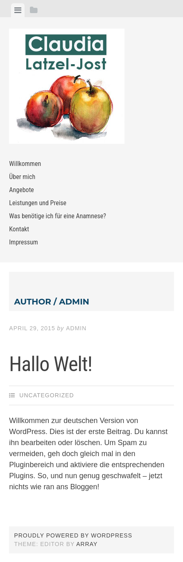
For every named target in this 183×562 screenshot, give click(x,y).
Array (86, 544)
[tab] (18, 10)
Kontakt (19, 229)
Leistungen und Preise (37, 203)
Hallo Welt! (50, 364)
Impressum (23, 242)
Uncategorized (46, 395)
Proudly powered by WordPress (73, 535)
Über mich (22, 177)
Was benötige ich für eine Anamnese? (57, 216)
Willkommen (25, 164)
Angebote (21, 190)
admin (76, 328)
